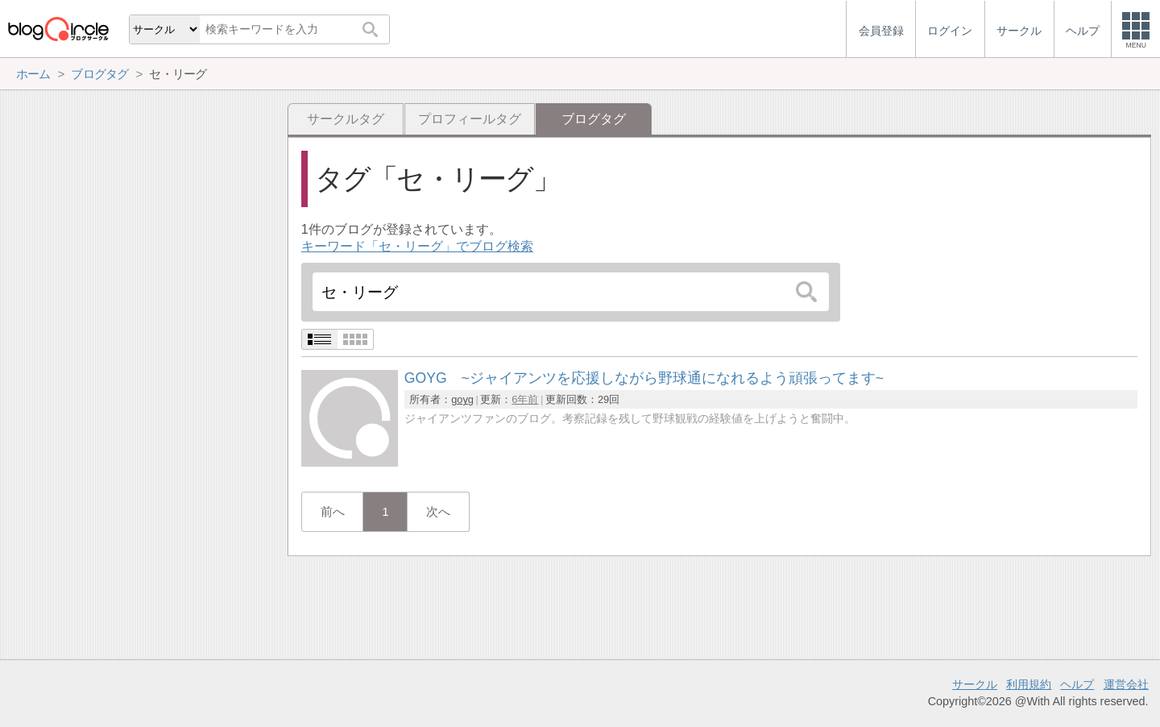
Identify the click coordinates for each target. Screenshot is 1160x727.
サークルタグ (345, 119)
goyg (462, 399)
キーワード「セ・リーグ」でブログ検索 (417, 246)
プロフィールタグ (469, 119)
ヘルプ (1077, 684)
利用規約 (1028, 684)
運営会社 (1126, 684)
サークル (974, 684)
